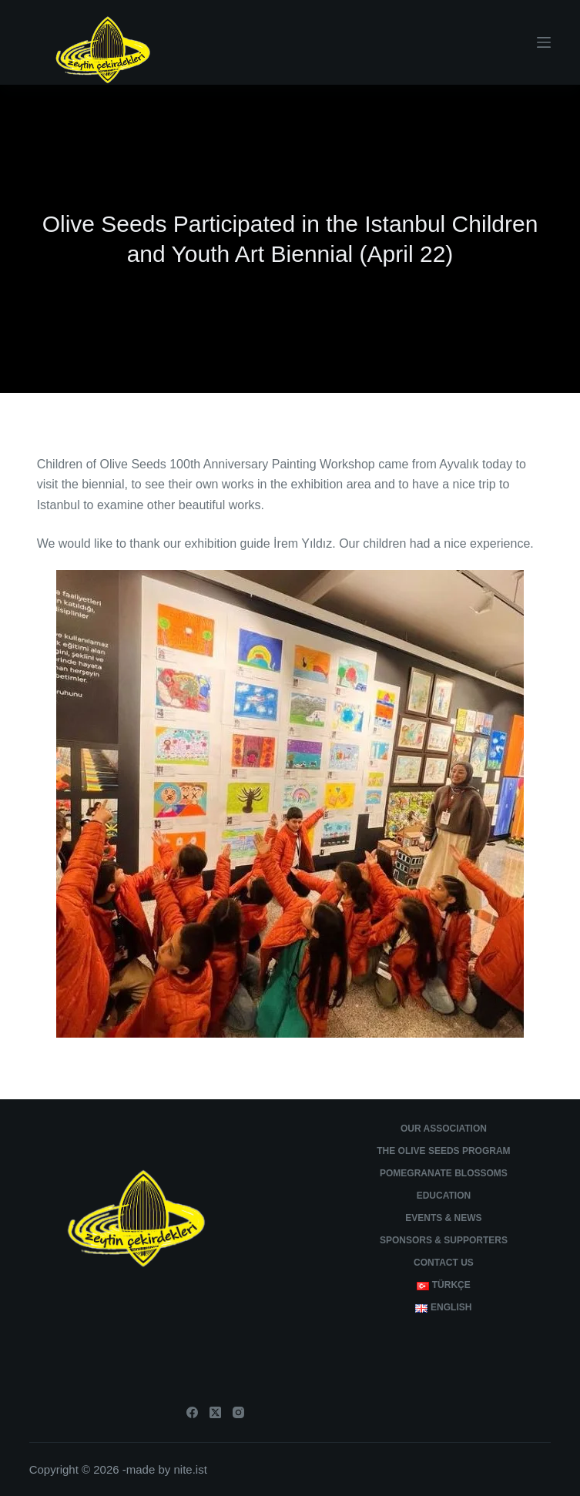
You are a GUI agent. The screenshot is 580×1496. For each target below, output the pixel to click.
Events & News (443, 1218)
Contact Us (444, 1262)
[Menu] (544, 42)
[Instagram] (238, 1412)
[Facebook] (192, 1412)
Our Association (444, 1128)
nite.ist (189, 1469)
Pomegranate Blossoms (444, 1173)
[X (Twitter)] (215, 1412)
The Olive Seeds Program (443, 1150)
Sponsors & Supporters (444, 1240)
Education (444, 1195)
